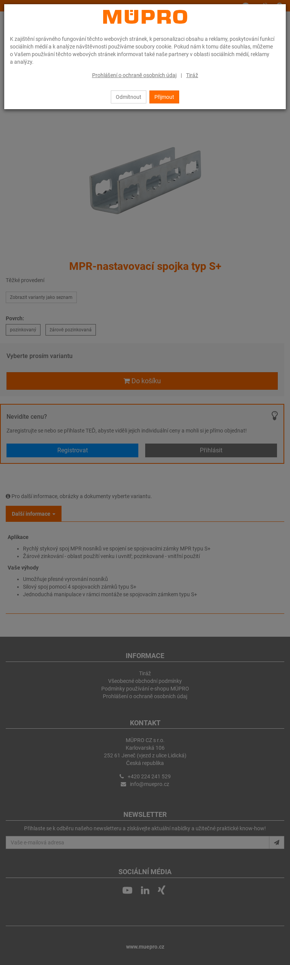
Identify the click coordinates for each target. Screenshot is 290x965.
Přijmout (164, 97)
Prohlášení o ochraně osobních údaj (134, 75)
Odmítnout (128, 97)
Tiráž (192, 75)
